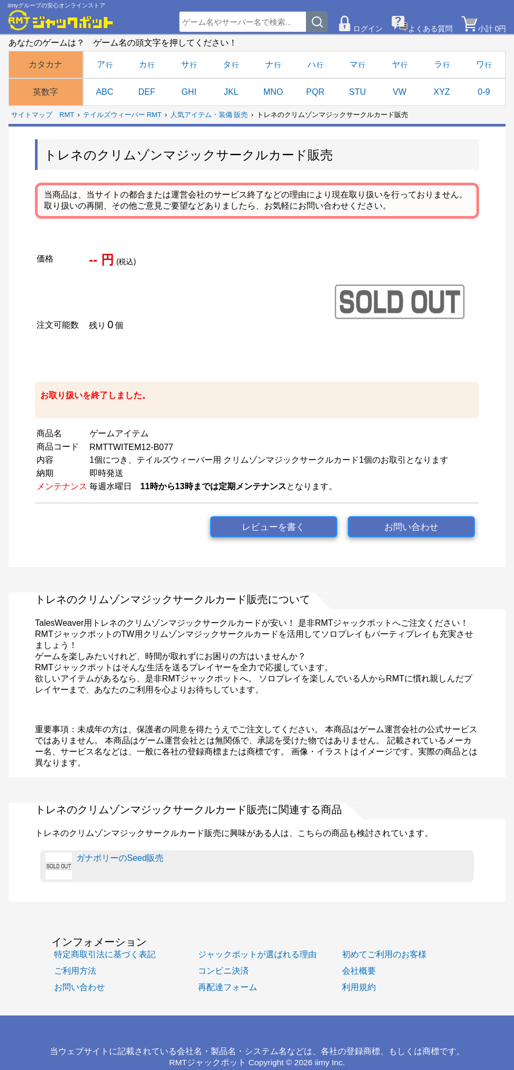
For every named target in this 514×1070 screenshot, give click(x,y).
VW (400, 91)
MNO (273, 91)
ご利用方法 (75, 970)
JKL (231, 91)
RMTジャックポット (207, 1062)
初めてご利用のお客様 (384, 954)
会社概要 (359, 970)
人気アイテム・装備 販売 (209, 115)
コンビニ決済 (223, 970)
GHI (189, 91)
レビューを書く (273, 527)
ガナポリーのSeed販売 (105, 866)
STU (357, 91)
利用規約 (359, 987)
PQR (315, 91)
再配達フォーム (227, 987)
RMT (66, 115)
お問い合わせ (411, 527)
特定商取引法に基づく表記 (105, 954)
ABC (104, 91)
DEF (146, 91)
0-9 (484, 91)
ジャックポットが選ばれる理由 (257, 954)
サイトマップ (31, 115)
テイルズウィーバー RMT (122, 115)
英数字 (45, 91)
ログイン (368, 28)
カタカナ (45, 64)
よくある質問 (430, 28)
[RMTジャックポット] (61, 20)
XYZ (442, 91)
